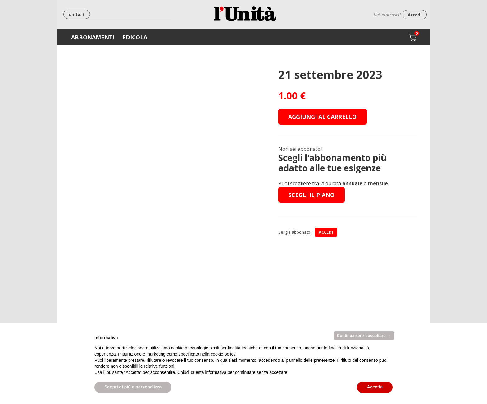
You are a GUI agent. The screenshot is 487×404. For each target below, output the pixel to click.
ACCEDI (326, 232)
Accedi (414, 14)
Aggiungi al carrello (322, 116)
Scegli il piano (311, 195)
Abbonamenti (93, 37)
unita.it (77, 14)
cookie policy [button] (223, 354)
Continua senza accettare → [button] (364, 335)
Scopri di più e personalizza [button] (133, 386)
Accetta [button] (375, 386)
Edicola (134, 37)
